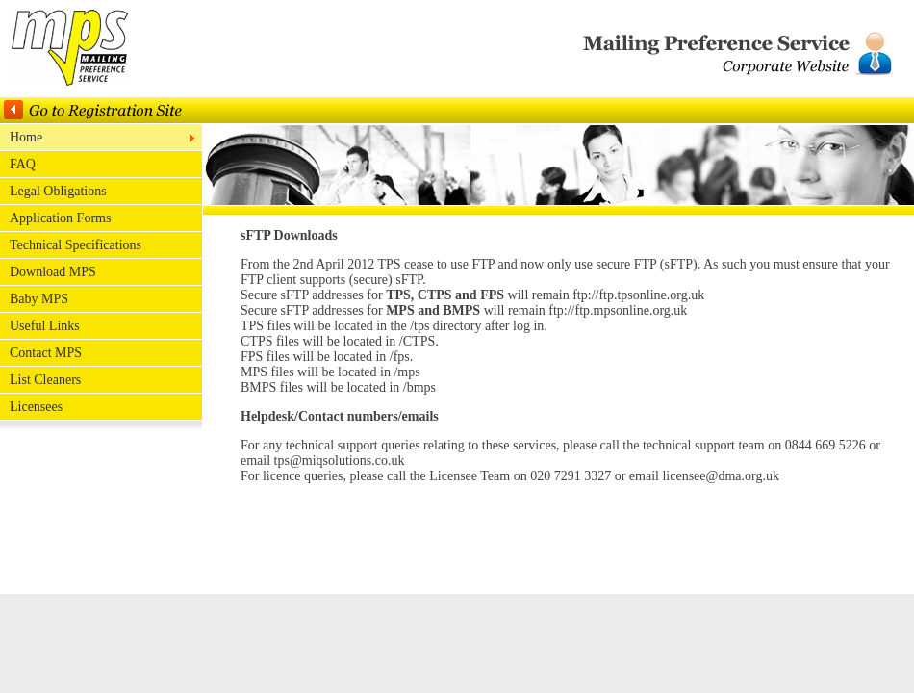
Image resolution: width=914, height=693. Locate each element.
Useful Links (45, 326)
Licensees (36, 406)
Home (26, 137)
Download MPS (53, 272)
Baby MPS (39, 299)
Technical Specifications (75, 245)
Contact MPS (46, 353)
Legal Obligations (58, 191)
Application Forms (60, 218)
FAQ (23, 164)
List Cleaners (45, 379)
